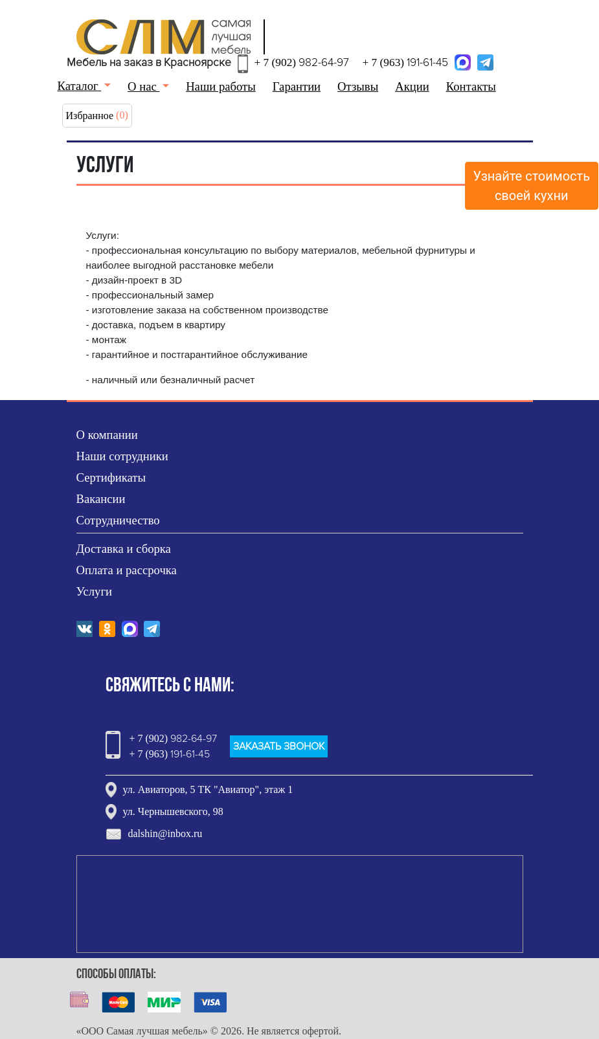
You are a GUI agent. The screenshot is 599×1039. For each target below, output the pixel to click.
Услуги (94, 591)
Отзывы (357, 86)
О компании (107, 434)
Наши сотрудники (122, 456)
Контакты (471, 86)
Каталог (80, 86)
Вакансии (101, 499)
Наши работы (221, 86)
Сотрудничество (118, 520)
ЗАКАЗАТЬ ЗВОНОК (278, 746)
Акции (412, 86)
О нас (143, 86)
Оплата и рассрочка (126, 570)
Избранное (90, 115)
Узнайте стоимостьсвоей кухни (532, 185)
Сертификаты (111, 477)
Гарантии (297, 86)
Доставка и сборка (123, 548)
